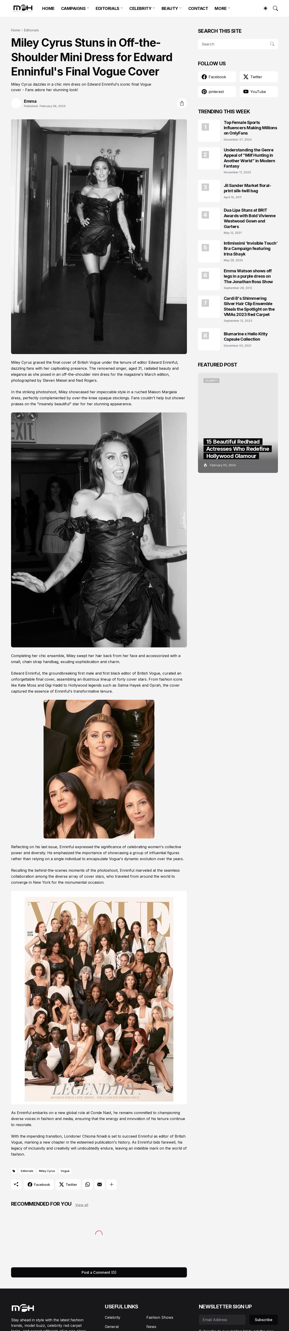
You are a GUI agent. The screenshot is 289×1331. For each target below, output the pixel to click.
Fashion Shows (159, 1317)
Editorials (31, 30)
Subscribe (263, 1319)
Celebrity (112, 1317)
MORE (221, 8)
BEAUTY (170, 8)
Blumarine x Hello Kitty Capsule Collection (246, 336)
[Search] (273, 8)
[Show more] (111, 1184)
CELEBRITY (140, 8)
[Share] (182, 103)
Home (15, 30)
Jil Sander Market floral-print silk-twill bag (247, 188)
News (151, 1326)
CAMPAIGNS (73, 8)
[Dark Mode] (263, 8)
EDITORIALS (107, 8)
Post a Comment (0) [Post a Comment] (99, 1272)
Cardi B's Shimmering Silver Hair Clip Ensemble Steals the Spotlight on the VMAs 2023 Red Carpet (249, 306)
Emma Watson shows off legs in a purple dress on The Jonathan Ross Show (248, 276)
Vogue (65, 1171)
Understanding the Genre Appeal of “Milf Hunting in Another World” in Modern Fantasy (249, 157)
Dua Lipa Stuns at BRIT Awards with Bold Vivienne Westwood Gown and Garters (250, 218)
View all (81, 1205)
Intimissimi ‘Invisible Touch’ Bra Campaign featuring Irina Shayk (251, 248)
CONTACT (198, 8)
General (112, 1326)
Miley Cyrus (47, 1171)
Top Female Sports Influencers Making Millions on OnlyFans (250, 128)
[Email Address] (222, 1320)
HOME (48, 8)
